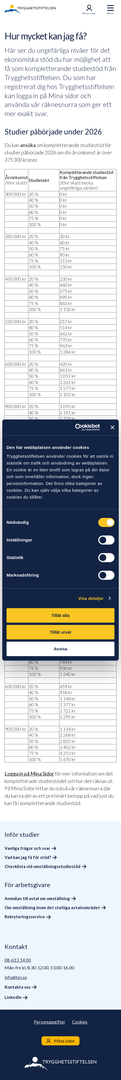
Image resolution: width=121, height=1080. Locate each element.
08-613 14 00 (18, 960)
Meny (110, 13)
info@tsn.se (16, 977)
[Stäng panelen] (112, 427)
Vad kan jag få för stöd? (28, 857)
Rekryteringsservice (25, 916)
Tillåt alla (60, 615)
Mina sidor (89, 10)
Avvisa (60, 648)
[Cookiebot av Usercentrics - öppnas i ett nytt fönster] (76, 427)
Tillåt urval (60, 632)
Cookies (79, 1021)
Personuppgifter (49, 1021)
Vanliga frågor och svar (27, 848)
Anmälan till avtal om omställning (37, 898)
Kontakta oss (18, 986)
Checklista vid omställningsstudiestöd (42, 866)
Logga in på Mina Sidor (29, 773)
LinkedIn (13, 997)
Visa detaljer (90, 598)
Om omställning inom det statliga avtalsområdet (52, 907)
